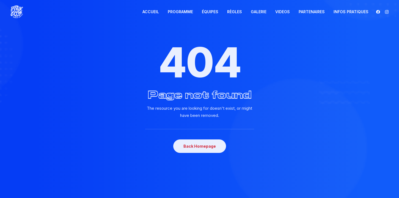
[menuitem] (151, 12)
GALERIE (258, 11)
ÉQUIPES (210, 11)
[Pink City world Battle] (17, 12)
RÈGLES (234, 11)
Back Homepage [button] (199, 146)
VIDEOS (282, 11)
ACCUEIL (150, 11)
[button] (379, 12)
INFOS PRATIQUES (351, 11)
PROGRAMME (180, 11)
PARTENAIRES (312, 11)
